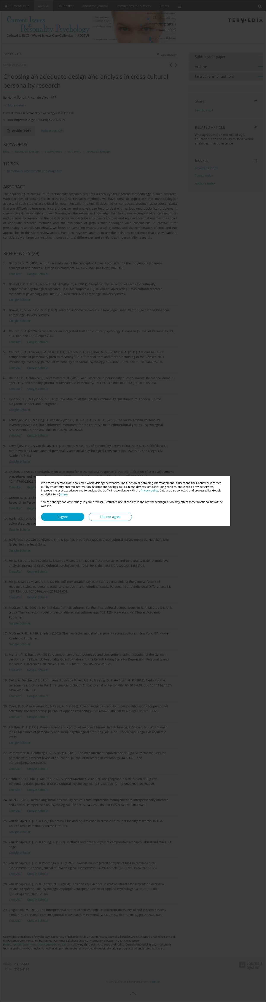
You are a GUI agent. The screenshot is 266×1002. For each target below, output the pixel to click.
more (63, 494)
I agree (63, 516)
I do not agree (110, 516)
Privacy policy (149, 490)
